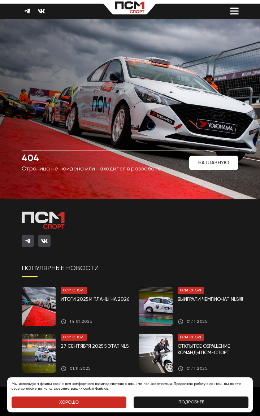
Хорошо (69, 402)
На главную (213, 162)
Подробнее (191, 402)
